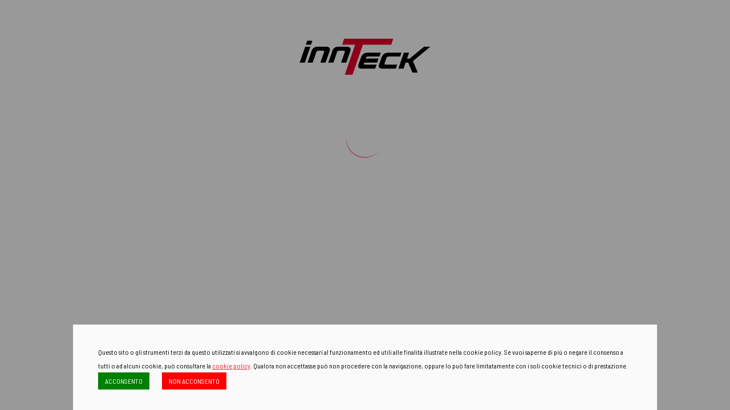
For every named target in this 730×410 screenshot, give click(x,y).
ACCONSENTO (124, 381)
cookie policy (231, 366)
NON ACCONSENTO (194, 381)
